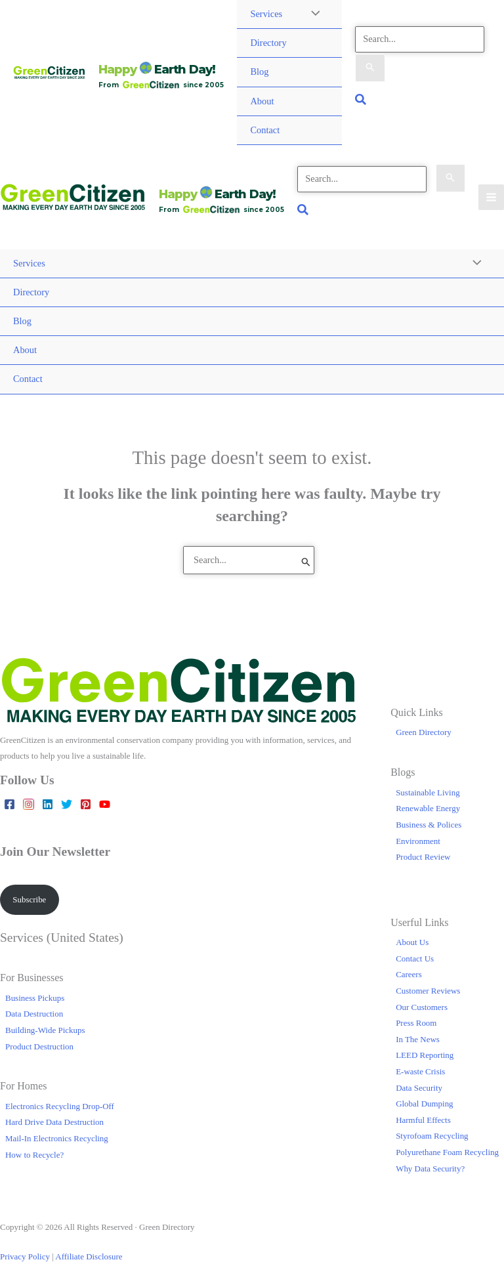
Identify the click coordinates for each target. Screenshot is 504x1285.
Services (266, 14)
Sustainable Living (428, 792)
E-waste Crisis (420, 1071)
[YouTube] (104, 804)
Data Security (419, 1088)
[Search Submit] (370, 68)
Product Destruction (39, 1046)
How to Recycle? (34, 1155)
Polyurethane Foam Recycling (447, 1152)
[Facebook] (9, 804)
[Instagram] (28, 804)
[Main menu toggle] (491, 197)
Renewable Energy (428, 808)
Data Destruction (34, 1014)
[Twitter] (66, 804)
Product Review (423, 857)
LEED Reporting (424, 1055)
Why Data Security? (430, 1168)
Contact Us (415, 958)
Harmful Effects (423, 1120)
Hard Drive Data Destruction (54, 1122)
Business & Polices (428, 825)
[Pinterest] (85, 804)
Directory (268, 42)
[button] (361, 101)
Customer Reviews (428, 991)
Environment (418, 841)
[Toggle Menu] (474, 264)
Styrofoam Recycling (432, 1136)
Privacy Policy (25, 1256)
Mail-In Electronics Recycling (56, 1138)
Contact (265, 130)
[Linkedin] (47, 804)
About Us (412, 942)
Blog (259, 71)
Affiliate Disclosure (88, 1256)
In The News (418, 1039)
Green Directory (424, 732)
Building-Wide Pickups (45, 1030)
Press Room (416, 1023)
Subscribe (29, 899)
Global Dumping (424, 1103)
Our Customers (422, 1007)
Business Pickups (34, 998)
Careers (409, 974)
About (262, 101)
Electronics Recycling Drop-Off (59, 1106)
